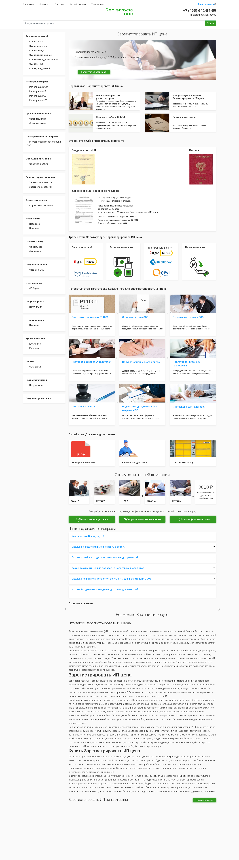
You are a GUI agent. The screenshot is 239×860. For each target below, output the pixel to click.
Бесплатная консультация (92, 520)
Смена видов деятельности (43, 59)
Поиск (210, 23)
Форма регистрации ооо (41, 205)
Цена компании (34, 283)
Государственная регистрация (42, 136)
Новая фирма (33, 218)
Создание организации (38, 398)
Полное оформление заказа (193, 519)
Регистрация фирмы (37, 81)
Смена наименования (40, 55)
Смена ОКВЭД (36, 50)
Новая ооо (34, 224)
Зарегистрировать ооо (41, 182)
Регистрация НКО (38, 100)
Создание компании (36, 264)
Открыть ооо (35, 247)
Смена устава (36, 41)
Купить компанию (35, 338)
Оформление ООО (38, 164)
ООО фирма (35, 367)
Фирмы (30, 361)
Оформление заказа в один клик (142, 519)
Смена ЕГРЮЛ (36, 64)
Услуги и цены (97, 4)
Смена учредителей (39, 68)
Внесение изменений (37, 36)
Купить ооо (35, 344)
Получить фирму (35, 301)
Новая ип (34, 228)
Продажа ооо (36, 385)
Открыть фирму (34, 241)
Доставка (59, 4)
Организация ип (37, 119)
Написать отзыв (204, 800)
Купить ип (34, 348)
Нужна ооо (34, 325)
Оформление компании (38, 158)
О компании (28, 4)
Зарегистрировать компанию (41, 177)
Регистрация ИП (37, 91)
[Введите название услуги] (114, 23)
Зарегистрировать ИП (40, 187)
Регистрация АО (37, 96)
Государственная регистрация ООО (44, 144)
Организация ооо (38, 123)
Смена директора (38, 46)
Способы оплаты (78, 4)
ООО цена (34, 288)
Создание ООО (36, 270)
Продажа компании (36, 380)
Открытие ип (35, 251)
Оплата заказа (207, 4)
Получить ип (35, 307)
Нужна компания (35, 320)
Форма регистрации (36, 200)
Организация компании (38, 113)
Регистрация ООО (38, 87)
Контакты (44, 4)
